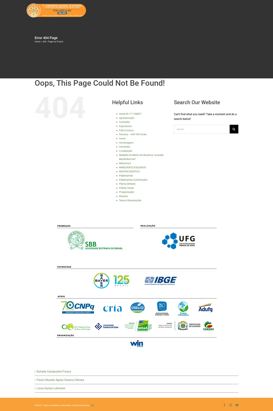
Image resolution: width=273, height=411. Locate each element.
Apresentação (126, 118)
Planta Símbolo (127, 183)
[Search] (234, 129)
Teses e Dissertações (130, 200)
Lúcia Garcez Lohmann (51, 388)
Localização (125, 150)
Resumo (123, 196)
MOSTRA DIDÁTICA (129, 171)
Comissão (124, 122)
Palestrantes (126, 175)
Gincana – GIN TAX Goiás (133, 134)
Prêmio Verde (126, 188)
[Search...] (202, 129)
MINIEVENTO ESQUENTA (132, 167)
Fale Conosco (126, 130)
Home (122, 138)
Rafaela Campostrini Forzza (54, 371)
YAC (92, 405)
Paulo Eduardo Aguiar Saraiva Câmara (60, 380)
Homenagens (126, 142)
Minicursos (125, 163)
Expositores (125, 126)
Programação (126, 192)
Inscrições (124, 146)
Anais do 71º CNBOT (130, 113)
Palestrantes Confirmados (133, 179)
